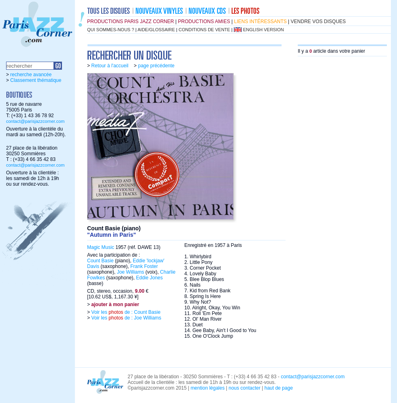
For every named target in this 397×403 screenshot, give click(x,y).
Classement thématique (35, 80)
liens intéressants (260, 21)
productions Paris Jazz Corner (130, 21)
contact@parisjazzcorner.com (35, 121)
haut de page (279, 388)
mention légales (207, 388)
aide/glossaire (156, 29)
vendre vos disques (318, 21)
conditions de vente (204, 29)
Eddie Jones (149, 278)
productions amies (204, 21)
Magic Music (100, 247)
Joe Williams (130, 272)
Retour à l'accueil (109, 66)
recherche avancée (30, 74)
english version (263, 29)
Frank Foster (144, 266)
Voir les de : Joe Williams (125, 318)
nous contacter (244, 388)
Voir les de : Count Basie (125, 312)
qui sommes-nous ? (110, 29)
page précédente (156, 66)
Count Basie (100, 261)
